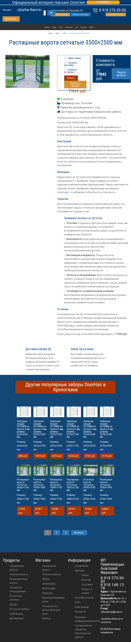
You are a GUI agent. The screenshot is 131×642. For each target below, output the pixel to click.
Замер (85, 575)
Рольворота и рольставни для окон (51, 610)
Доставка (87, 584)
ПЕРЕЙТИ (103, 2)
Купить (71, 78)
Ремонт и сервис (87, 591)
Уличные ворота (19, 574)
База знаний (83, 27)
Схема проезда (60, 14)
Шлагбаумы (16, 613)
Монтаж (86, 579)
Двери (13, 604)
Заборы (46, 618)
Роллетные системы (16, 598)
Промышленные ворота (19, 581)
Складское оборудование (18, 589)
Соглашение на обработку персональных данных (83, 631)
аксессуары (49, 588)
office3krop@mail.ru (111, 612)
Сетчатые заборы (20, 609)
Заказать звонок (116, 14)
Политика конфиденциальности (87, 619)
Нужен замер (74, 58)
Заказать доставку (70, 64)
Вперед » (79, 532)
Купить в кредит (80, 14)
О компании (46, 27)
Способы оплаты (69, 27)
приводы (47, 593)
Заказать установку (70, 70)
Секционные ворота (17, 568)
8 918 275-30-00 (112, 10)
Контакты (91, 27)
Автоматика (16, 618)
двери (46, 579)
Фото (77, 27)
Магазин (54, 27)
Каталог (11, 19)
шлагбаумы (48, 583)
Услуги (60, 27)
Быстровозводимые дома (53, 599)
